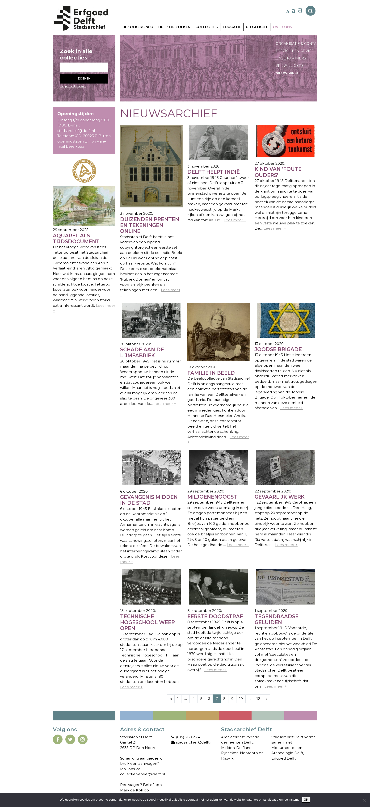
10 (241, 698)
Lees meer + (235, 220)
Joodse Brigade (278, 349)
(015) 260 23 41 (186, 737)
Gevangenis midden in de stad (149, 500)
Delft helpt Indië (213, 172)
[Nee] (364, 800)
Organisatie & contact (298, 44)
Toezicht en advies (295, 51)
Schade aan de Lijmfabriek (142, 352)
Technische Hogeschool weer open (147, 622)
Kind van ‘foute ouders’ (278, 172)
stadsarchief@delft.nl (192, 742)
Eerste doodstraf (215, 616)
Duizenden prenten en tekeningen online (149, 225)
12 (258, 698)
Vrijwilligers (289, 65)
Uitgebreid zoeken (73, 86)
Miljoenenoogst (212, 497)
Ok (306, 799)
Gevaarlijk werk (279, 497)
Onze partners (291, 58)
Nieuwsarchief (290, 73)
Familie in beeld (211, 373)
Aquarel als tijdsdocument (76, 238)
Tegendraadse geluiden (277, 619)
